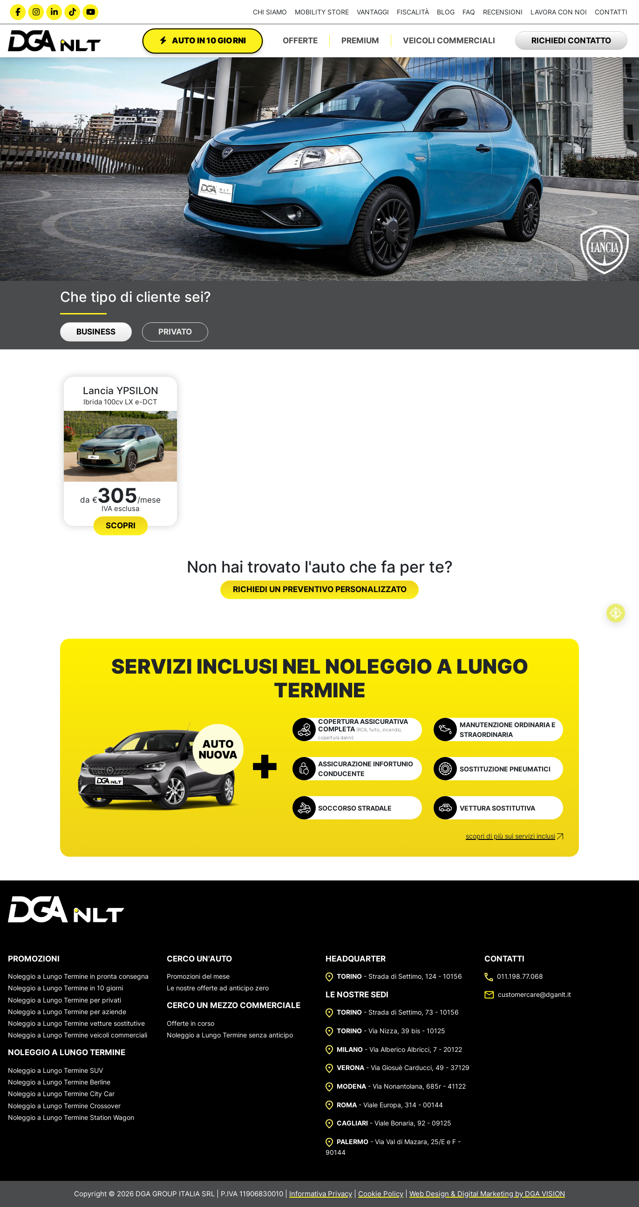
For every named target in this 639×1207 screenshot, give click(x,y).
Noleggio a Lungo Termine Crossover (64, 1106)
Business (96, 331)
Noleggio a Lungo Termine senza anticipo (230, 1035)
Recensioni (503, 12)
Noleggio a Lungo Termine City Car (61, 1094)
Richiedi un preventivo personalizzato (320, 589)
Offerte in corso (190, 1023)
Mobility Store (322, 12)
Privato (175, 331)
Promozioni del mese (198, 976)
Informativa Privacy (320, 1194)
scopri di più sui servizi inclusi (510, 836)
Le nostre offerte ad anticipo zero (218, 988)
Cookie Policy (380, 1194)
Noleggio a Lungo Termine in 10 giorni (65, 988)
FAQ (468, 12)
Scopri (121, 525)
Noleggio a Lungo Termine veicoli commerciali (77, 1035)
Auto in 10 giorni (202, 40)
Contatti (611, 12)
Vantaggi (373, 12)
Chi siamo (270, 12)
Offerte (300, 40)
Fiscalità (413, 12)
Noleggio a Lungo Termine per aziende (67, 1012)
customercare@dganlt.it (527, 994)
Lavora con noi (558, 12)
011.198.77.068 (513, 976)
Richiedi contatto (571, 40)
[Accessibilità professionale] (615, 613)
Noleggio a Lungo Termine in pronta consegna (78, 976)
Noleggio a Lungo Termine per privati (64, 1000)
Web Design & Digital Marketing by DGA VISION (487, 1194)
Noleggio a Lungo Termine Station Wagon (71, 1117)
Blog (446, 12)
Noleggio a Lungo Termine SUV (55, 1070)
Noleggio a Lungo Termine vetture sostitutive (76, 1023)
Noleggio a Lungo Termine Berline (59, 1082)
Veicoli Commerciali (449, 40)
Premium (360, 40)
